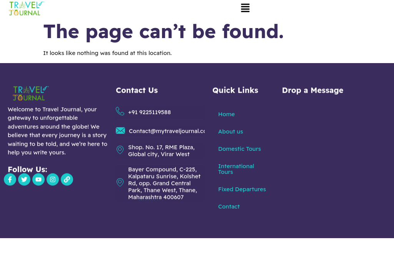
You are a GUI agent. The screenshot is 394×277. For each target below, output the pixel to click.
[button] (245, 8)
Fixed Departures (242, 189)
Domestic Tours (239, 148)
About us (230, 131)
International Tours (236, 168)
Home (226, 114)
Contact (229, 206)
